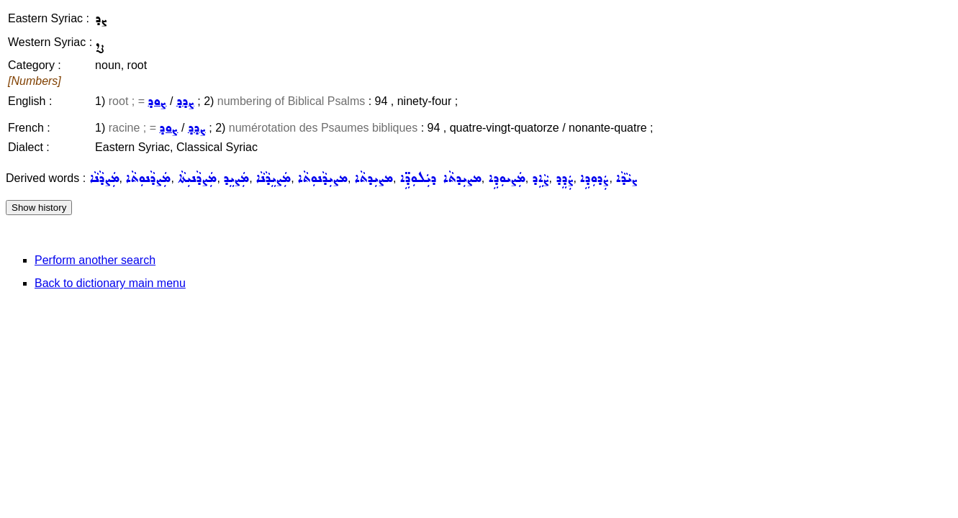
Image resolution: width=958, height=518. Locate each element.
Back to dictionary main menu (110, 283)
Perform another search (95, 260)
